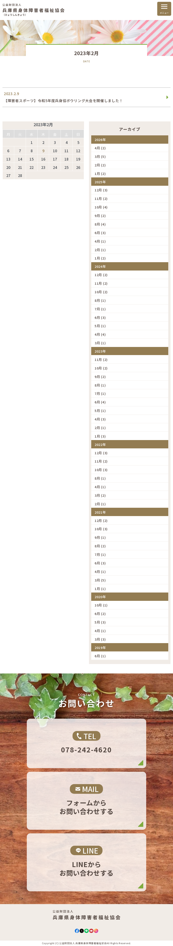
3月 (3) (100, 639)
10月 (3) (101, 469)
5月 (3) (100, 622)
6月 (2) (100, 613)
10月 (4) (101, 207)
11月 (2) (101, 198)
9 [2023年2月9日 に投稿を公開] (43, 150)
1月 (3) (100, 436)
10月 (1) (101, 605)
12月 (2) (101, 274)
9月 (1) (100, 537)
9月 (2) (100, 215)
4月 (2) (100, 147)
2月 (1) (100, 249)
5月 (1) (100, 325)
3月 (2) (100, 495)
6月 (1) (100, 655)
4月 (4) (100, 334)
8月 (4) (100, 224)
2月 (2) (100, 165)
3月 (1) (100, 342)
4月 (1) (100, 241)
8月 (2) (100, 545)
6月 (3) (100, 232)
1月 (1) (100, 588)
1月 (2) (100, 173)
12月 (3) (101, 190)
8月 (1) (100, 300)
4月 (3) (100, 419)
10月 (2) (101, 291)
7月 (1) (100, 308)
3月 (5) (100, 156)
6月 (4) (100, 402)
